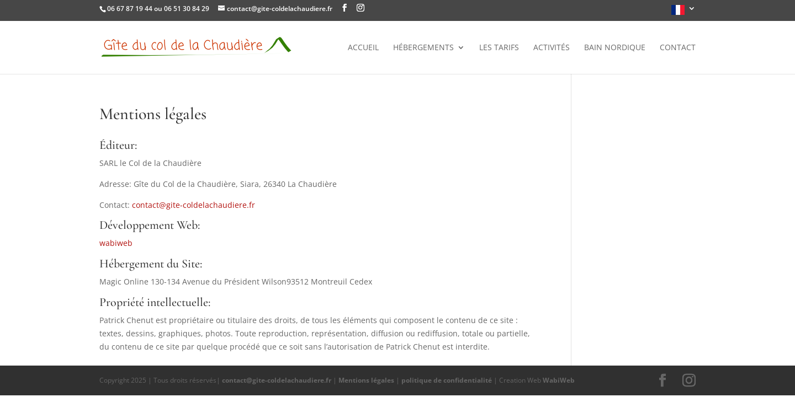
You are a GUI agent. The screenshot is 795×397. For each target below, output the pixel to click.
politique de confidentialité (446, 380)
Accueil (363, 48)
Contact (678, 48)
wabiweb (115, 243)
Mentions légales (366, 380)
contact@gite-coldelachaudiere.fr (193, 205)
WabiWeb (559, 380)
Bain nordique (614, 48)
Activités (551, 48)
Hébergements (423, 48)
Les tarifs (499, 48)
